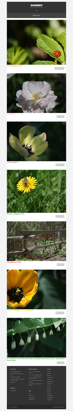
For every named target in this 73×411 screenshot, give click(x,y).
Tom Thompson (31, 383)
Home (36, 10)
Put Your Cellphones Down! (15, 371)
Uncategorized (13, 390)
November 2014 (50, 377)
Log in (30, 393)
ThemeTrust (15, 407)
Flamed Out (12, 382)
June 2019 (49, 373)
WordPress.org (31, 399)
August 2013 (49, 399)
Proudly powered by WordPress (58, 407)
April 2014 (49, 391)
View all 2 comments (60, 68)
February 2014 (50, 395)
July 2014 (49, 385)
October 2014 (49, 379)
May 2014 (49, 389)
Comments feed (32, 397)
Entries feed (31, 395)
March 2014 (49, 393)
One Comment (61, 116)
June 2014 (49, 387)
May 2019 (49, 375)
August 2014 (49, 383)
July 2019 (49, 371)
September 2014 (50, 381)
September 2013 (50, 397)
